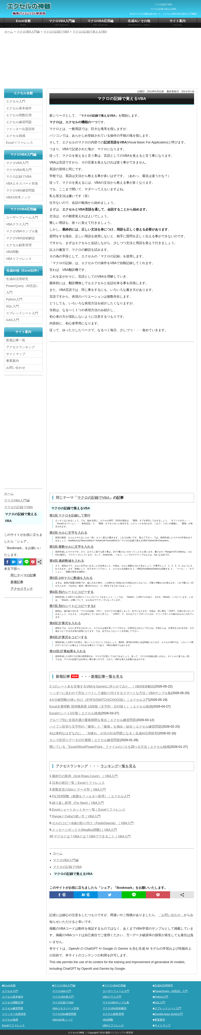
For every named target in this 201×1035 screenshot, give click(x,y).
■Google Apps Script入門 (168, 1013)
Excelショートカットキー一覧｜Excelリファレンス (88, 809)
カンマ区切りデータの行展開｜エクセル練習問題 (84, 739)
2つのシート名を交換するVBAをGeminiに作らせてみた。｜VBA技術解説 (101, 686)
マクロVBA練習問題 (20, 190)
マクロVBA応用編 (100, 22)
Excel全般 (23, 22)
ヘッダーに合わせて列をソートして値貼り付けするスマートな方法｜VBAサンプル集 (110, 692)
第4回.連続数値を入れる (66, 560)
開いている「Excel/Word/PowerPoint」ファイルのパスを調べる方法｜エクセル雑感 (109, 746)
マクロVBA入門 (17, 163)
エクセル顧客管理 (19, 245)
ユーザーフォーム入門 (22, 217)
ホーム (58, 853)
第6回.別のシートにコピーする (71, 592)
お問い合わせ (16, 367)
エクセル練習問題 (19, 122)
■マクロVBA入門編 (63, 984)
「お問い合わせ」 (171, 914)
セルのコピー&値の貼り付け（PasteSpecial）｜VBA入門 (93, 822)
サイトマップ (15, 354)
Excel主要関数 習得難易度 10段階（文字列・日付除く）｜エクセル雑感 (100, 706)
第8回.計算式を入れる (65, 623)
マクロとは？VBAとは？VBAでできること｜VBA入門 (92, 836)
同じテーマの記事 (23, 575)
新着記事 (68, 676)
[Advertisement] (100, 61)
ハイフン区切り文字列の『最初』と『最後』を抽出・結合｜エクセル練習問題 (105, 726)
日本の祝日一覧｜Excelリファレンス (78, 782)
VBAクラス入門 (17, 224)
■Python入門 (160, 996)
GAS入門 (12, 320)
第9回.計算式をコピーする (68, 637)
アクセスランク (21, 589)
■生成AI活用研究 (163, 984)
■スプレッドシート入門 (167, 1007)
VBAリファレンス (19, 259)
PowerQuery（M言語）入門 (22, 289)
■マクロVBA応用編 (114, 984)
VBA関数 (12, 252)
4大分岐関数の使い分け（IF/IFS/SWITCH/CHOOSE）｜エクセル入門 (99, 699)
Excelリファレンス (19, 142)
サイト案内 (177, 22)
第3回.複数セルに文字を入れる (71, 546)
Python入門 (14, 299)
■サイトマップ (161, 1024)
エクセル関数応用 (19, 115)
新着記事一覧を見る (107, 676)
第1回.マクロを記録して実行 (69, 515)
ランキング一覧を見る (118, 766)
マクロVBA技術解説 (20, 238)
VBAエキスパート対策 (22, 183)
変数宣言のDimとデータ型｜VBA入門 (79, 789)
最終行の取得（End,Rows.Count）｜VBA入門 (85, 775)
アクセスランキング (72, 766)
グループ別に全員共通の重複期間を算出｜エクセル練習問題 (92, 719)
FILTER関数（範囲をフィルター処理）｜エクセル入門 (91, 796)
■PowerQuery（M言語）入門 (170, 990)
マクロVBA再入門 (19, 170)
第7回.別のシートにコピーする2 (72, 606)
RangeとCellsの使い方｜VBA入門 (76, 816)
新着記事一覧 (15, 340)
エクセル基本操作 (19, 108)
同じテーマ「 (66, 498)
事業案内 (12, 361)
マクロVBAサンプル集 (22, 231)
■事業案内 (159, 1019)
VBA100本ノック (18, 197)
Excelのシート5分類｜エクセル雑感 (75, 713)
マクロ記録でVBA (19, 176)
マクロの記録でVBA (93, 498)
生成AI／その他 (139, 22)
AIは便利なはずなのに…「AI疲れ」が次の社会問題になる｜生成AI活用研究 (103, 733)
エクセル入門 (15, 101)
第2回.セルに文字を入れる (68, 532)
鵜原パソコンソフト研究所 (119, 1032)
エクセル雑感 (15, 136)
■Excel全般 (9, 984)
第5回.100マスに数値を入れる (71, 578)
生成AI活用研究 (17, 279)
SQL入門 (12, 306)
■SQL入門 (159, 1001)
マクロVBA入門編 (62, 22)
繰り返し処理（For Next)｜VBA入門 (78, 802)
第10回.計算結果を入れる (67, 651)
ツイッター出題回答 (20, 129)
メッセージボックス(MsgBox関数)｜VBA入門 (84, 829)
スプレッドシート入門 (22, 313)
